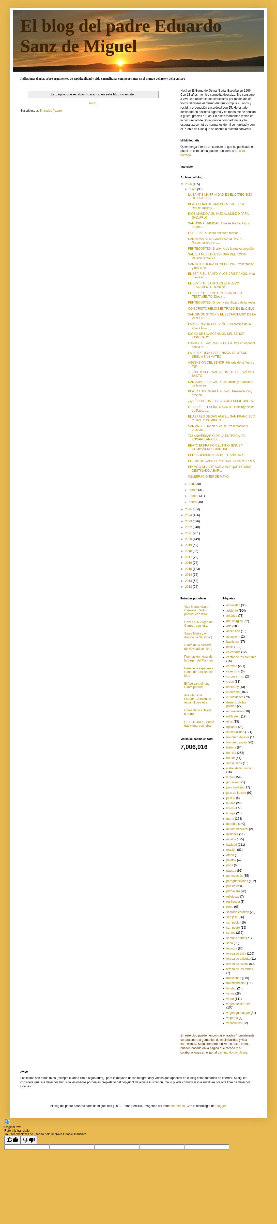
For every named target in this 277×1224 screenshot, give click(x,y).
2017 (189, 557)
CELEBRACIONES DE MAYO (208, 476)
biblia (230, 647)
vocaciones (234, 1023)
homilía (231, 753)
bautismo (232, 641)
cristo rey (232, 687)
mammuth (178, 1106)
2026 (189, 184)
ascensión (233, 631)
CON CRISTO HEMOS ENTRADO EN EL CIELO (221, 308)
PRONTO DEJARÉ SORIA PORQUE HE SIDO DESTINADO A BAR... (220, 468)
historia (231, 747)
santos (230, 932)
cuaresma (233, 692)
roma (229, 907)
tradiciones (233, 978)
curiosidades (234, 697)
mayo (193, 189)
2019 (189, 545)
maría (230, 818)
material (231, 824)
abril (192, 484)
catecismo (233, 671)
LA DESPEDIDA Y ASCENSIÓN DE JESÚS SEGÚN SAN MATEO (217, 354)
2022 (189, 527)
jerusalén (232, 782)
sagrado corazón (237, 912)
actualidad (233, 605)
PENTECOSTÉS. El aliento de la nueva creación (221, 248)
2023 (189, 521)
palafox (231, 860)
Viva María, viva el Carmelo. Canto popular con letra (196, 610)
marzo (193, 490)
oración (231, 850)
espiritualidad (235, 732)
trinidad (231, 988)
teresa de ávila (236, 953)
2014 (189, 575)
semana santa (235, 938)
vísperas (232, 1018)
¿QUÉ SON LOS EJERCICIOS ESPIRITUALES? (221, 401)
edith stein (233, 716)
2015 (189, 569)
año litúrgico (234, 621)
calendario (233, 652)
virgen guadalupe (238, 1013)
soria (229, 943)
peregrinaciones (237, 881)
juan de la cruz (236, 793)
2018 (189, 551)
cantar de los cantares (241, 657)
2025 (189, 509)
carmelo (231, 666)
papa (229, 865)
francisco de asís (237, 737)
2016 (189, 563)
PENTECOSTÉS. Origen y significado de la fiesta (221, 302)
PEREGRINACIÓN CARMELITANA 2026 (215, 455)
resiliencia (233, 901)
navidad (231, 844)
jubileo (230, 798)
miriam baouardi (237, 829)
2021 (189, 533)
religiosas (232, 896)
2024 (189, 515)
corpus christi (235, 676)
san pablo (233, 922)
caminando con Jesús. (233, 1052)
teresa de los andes (239, 969)
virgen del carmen (238, 1004)
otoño (230, 855)
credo (230, 681)
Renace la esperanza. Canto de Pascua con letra (199, 672)
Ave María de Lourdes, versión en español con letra (197, 699)
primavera (233, 891)
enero (193, 502)
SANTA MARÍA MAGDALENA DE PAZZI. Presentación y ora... (215, 240)
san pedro (233, 927)
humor (230, 758)
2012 (189, 586)
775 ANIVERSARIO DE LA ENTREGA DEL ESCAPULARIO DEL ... (217, 437)
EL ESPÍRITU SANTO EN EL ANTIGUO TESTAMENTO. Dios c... (215, 294)
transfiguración (236, 983)
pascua (231, 870)
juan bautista (235, 787)
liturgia (230, 813)
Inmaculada (234, 763)
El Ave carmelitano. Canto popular (197, 685)
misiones (232, 834)
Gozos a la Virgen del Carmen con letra (198, 623)
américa (231, 615)
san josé (232, 917)
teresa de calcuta (238, 958)
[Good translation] (12, 1140)
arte (229, 626)
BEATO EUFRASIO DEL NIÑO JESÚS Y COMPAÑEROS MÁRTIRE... (215, 447)
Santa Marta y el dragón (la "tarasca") (198, 635)
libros (230, 808)
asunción (232, 636)
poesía (231, 886)
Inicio (92, 103)
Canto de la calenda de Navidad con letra (198, 647)
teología (231, 948)
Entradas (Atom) (51, 110)
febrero (194, 496)
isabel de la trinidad (239, 768)
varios (230, 993)
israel (230, 777)
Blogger (221, 1106)
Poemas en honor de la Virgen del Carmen (198, 658)
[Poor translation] (29, 1140)
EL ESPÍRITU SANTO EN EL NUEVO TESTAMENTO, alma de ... (213, 285)
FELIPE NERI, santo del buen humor (213, 233)
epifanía (231, 727)
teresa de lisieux (237, 964)
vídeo (230, 999)
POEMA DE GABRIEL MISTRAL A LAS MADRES (221, 461)
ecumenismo (235, 711)
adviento (232, 610)
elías (229, 721)
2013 (189, 581)
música (231, 839)
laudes (230, 803)
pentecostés (234, 875)
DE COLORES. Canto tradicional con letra (199, 723)
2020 (189, 539)
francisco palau (236, 742)
